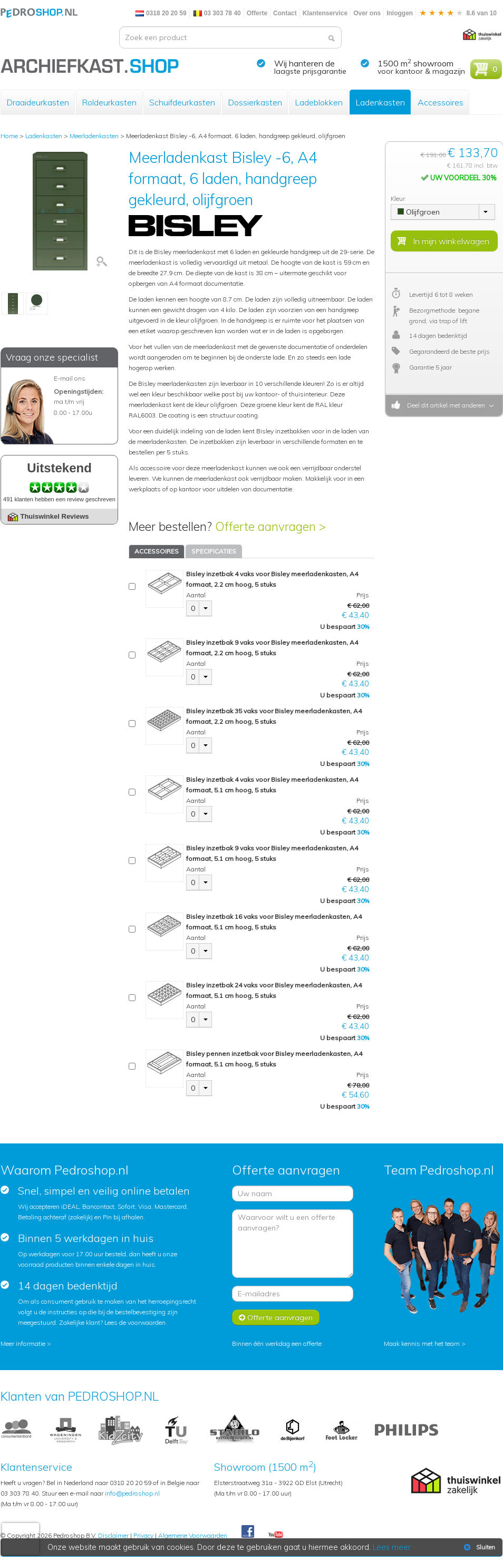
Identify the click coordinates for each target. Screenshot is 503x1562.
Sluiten (478, 1547)
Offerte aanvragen (276, 1317)
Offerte (257, 13)
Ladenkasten (380, 102)
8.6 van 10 (458, 13)
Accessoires (440, 102)
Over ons (367, 13)
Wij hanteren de (304, 63)
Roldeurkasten (109, 102)
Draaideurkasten (37, 102)
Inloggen (399, 13)
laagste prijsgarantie (310, 71)
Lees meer (392, 1547)
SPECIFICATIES (213, 551)
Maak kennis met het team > (425, 1343)
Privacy (143, 1535)
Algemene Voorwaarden (192, 1535)
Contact (285, 13)
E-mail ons (69, 378)
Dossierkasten (255, 102)
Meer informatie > (26, 1343)
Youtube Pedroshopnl (275, 1535)
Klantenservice (325, 13)
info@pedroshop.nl (132, 1493)
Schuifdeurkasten (182, 102)
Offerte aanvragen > (270, 526)
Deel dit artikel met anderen (444, 405)
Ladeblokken (319, 102)
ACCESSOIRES (156, 551)
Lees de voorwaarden (135, 1322)
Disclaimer (113, 1535)
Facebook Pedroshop (247, 1532)
